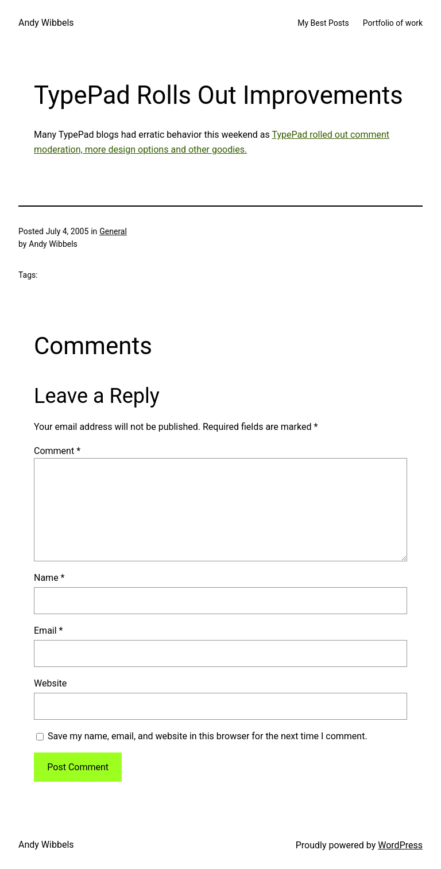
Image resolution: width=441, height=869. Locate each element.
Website (50, 683)
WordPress (400, 845)
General (113, 231)
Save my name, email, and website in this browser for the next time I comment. (208, 736)
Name (49, 577)
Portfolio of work (393, 23)
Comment (57, 450)
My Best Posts (323, 23)
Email (48, 630)
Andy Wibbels (46, 22)
